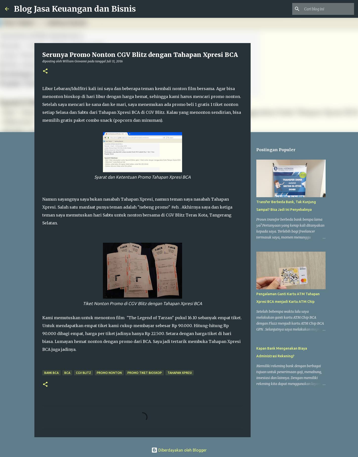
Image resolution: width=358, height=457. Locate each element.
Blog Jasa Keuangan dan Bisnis (75, 9)
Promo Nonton (109, 372)
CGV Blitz (83, 372)
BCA (67, 372)
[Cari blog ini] (328, 9)
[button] (45, 71)
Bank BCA (51, 372)
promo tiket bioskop (144, 372)
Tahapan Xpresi (179, 372)
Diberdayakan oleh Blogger (179, 450)
